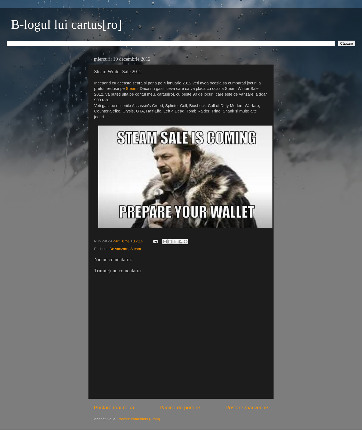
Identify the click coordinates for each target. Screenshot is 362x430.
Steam (131, 88)
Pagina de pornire (179, 407)
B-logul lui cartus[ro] (66, 24)
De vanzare (118, 249)
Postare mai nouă (114, 407)
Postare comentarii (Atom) (138, 419)
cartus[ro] (121, 241)
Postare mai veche (247, 407)
